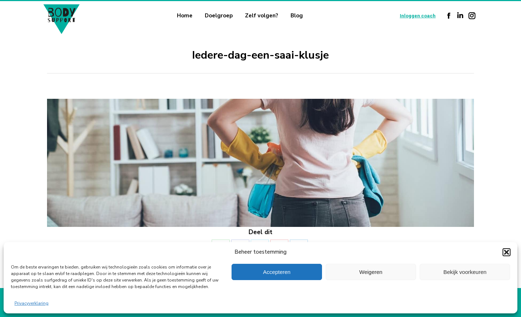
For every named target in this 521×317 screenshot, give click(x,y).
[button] (506, 252)
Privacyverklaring (31, 303)
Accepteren (277, 272)
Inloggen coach (418, 15)
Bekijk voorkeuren (464, 272)
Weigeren (370, 272)
